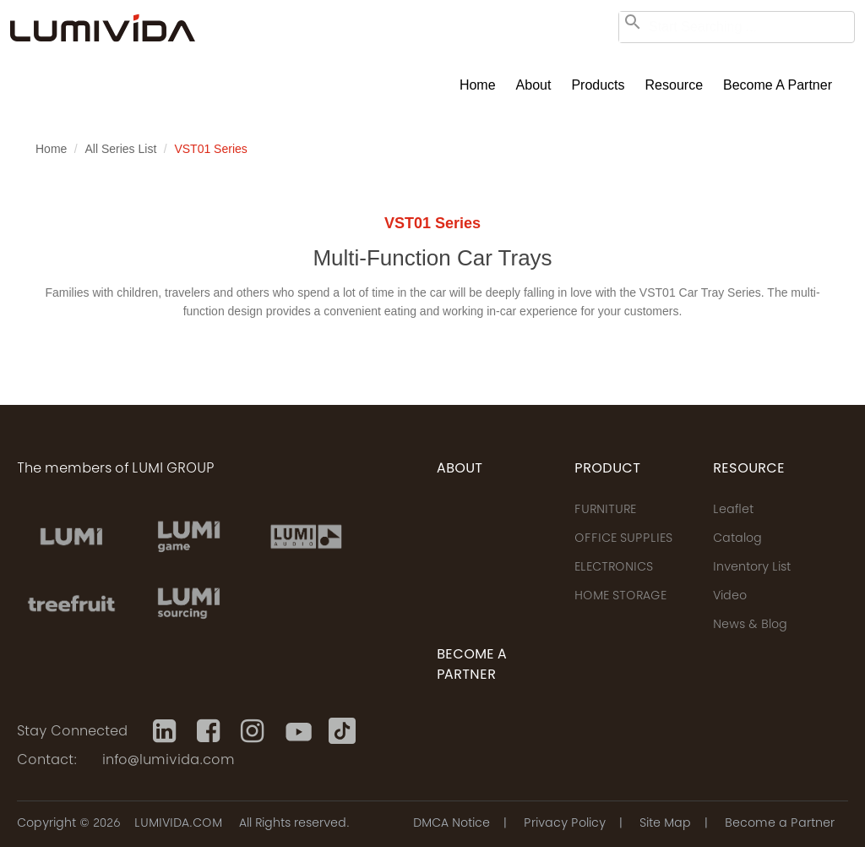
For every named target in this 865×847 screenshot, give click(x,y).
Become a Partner (777, 85)
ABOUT (459, 469)
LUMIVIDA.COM (178, 824)
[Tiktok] (342, 731)
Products (597, 85)
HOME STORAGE (620, 597)
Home (478, 85)
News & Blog (750, 625)
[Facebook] (210, 731)
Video (730, 597)
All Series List (120, 149)
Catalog (737, 539)
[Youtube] (298, 731)
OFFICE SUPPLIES (623, 539)
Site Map (665, 824)
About (534, 85)
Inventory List (752, 568)
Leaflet (733, 510)
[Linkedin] (166, 731)
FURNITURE (605, 510)
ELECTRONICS (613, 568)
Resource (674, 85)
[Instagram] (254, 731)
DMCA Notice (451, 824)
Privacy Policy (565, 824)
